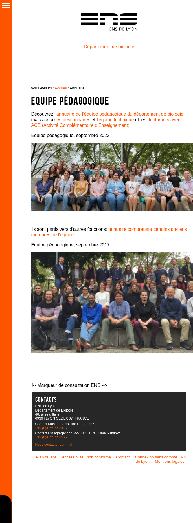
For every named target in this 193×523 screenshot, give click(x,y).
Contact (123, 457)
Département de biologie (109, 46)
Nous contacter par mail (53, 444)
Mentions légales (169, 461)
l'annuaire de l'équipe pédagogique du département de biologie (118, 113)
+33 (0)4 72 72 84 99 (51, 437)
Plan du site (46, 457)
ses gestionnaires (72, 119)
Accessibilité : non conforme (86, 457)
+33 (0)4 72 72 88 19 (51, 428)
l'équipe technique (115, 119)
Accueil (61, 88)
